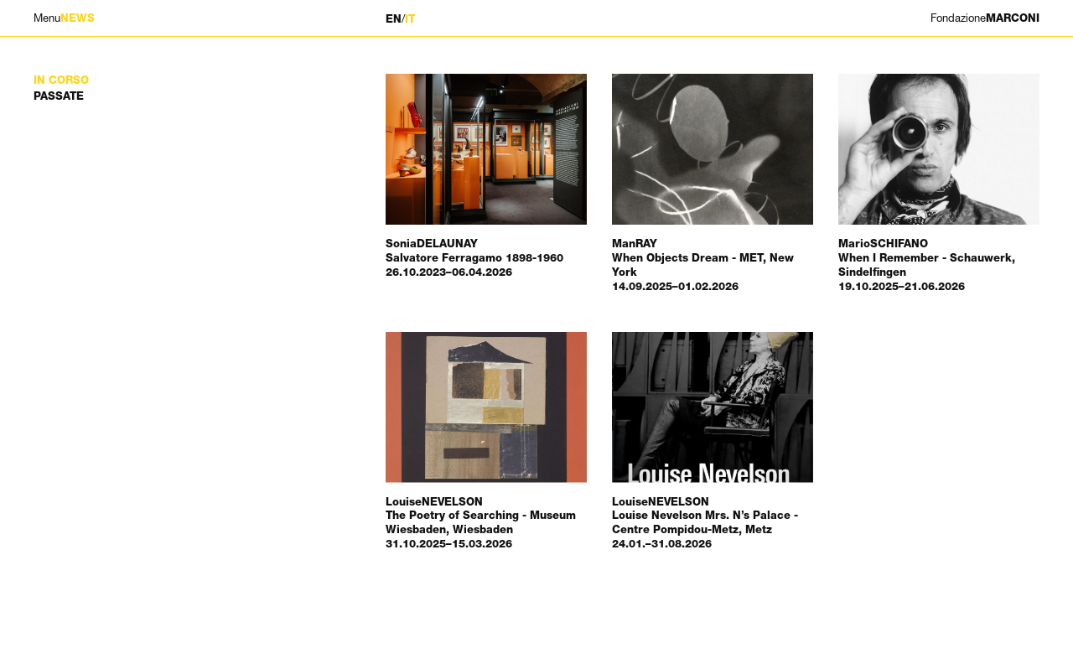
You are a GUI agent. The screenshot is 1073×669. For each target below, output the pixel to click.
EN (394, 19)
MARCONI (984, 18)
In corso (61, 80)
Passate (59, 96)
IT (410, 19)
